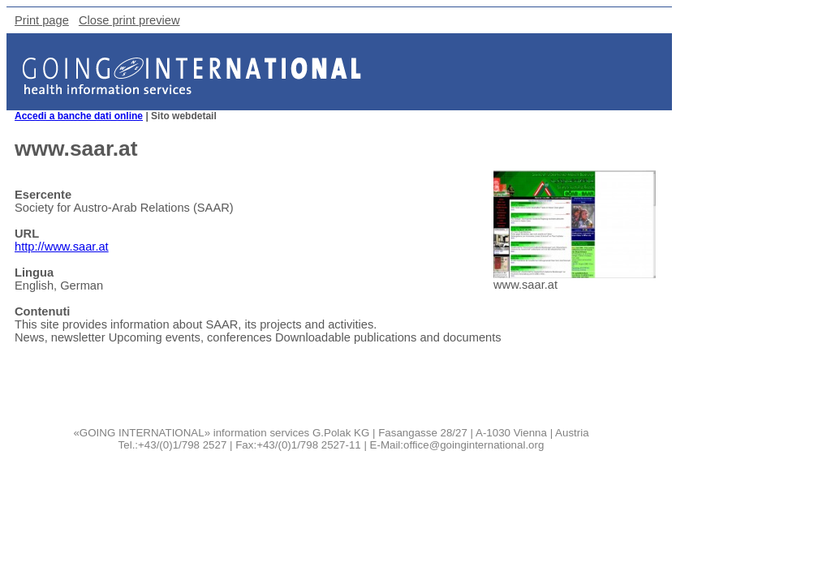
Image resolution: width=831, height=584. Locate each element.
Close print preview (129, 20)
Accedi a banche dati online (79, 116)
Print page (42, 20)
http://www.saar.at (62, 246)
